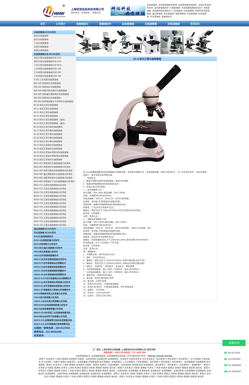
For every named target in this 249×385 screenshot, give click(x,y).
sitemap (151, 356)
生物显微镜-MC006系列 (45, 32)
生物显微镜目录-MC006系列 (47, 54)
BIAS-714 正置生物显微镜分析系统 (50, 185)
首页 (42, 24)
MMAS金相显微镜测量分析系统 (48, 309)
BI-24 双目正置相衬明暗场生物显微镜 (51, 156)
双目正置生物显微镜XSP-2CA (47, 61)
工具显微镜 (177, 11)
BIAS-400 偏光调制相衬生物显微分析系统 (53, 174)
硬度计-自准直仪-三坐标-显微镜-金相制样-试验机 (61, 359)
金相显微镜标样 (161, 8)
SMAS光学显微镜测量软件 (46, 255)
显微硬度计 (197, 365)
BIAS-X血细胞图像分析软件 (47, 240)
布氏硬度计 (184, 365)
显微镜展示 (82, 24)
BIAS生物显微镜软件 (43, 236)
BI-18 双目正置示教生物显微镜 (48, 134)
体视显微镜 (174, 24)
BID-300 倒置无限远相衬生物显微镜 (50, 90)
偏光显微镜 (157, 13)
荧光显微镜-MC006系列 (45, 232)
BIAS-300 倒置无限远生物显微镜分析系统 (53, 170)
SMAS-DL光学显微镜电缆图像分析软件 (52, 286)
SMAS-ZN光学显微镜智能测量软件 (50, 267)
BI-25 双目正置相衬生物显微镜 (48, 159)
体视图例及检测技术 (161, 11)
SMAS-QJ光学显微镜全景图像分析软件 (52, 282)
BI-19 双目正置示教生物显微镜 (48, 138)
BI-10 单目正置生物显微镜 (46, 105)
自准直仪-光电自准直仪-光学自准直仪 (137, 359)
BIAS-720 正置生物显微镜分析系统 (50, 207)
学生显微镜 (155, 16)
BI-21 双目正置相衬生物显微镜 (48, 145)
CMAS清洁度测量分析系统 (46, 297)
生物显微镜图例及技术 (191, 8)
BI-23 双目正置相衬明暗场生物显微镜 (51, 152)
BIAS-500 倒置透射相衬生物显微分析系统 (53, 178)
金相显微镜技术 (83, 356)
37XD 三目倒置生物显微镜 (46, 79)
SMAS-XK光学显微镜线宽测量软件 (50, 274)
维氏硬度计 (172, 365)
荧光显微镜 (169, 13)
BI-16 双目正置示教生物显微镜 (48, 127)
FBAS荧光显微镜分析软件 (46, 251)
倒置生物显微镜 (41, 50)
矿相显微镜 (192, 13)
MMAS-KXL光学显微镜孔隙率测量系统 (52, 324)
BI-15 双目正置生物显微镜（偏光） (50, 123)
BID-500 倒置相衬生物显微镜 (47, 98)
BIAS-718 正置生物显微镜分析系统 (50, 199)
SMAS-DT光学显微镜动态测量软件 (50, 263)
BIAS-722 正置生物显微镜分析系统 (50, 214)
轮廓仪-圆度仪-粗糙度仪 (64, 362)
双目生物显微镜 (41, 39)
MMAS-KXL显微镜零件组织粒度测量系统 (53, 320)
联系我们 (195, 24)
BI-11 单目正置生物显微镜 (46, 109)
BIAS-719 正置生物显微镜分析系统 (50, 203)
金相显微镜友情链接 (116, 356)
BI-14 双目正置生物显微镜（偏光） (50, 119)
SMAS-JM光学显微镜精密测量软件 (50, 271)
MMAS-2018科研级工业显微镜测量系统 (52, 312)
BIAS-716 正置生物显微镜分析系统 (50, 192)
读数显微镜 (180, 13)
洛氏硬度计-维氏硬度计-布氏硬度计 (172, 359)
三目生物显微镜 (41, 43)
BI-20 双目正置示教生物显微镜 (48, 141)
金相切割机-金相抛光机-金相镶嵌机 (102, 359)
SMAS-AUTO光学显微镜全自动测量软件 (52, 278)
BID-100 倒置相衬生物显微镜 (47, 83)
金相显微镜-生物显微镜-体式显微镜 (93, 362)
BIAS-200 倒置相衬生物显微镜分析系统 (52, 167)
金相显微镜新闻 (98, 356)
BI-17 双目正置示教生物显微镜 (48, 130)
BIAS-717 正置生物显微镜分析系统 (50, 196)
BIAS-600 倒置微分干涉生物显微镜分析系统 (54, 181)
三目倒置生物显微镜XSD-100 (47, 69)
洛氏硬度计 (160, 365)
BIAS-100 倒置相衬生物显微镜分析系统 (52, 163)
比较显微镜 (188, 11)
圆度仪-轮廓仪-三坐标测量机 (106, 365)
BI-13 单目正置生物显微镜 (46, 116)
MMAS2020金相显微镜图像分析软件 (51, 305)
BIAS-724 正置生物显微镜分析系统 (50, 221)
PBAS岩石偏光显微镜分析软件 (48, 248)
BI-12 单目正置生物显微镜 (46, 112)
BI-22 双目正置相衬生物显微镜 (48, 148)
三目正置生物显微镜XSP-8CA (47, 65)
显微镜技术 (167, 16)
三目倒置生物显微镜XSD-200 (47, 72)
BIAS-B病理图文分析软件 (46, 244)
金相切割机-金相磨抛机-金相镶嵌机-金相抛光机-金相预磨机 (144, 370)
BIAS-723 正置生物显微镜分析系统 (50, 218)
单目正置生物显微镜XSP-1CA (47, 58)
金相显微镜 (152, 5)
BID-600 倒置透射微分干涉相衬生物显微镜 (53, 101)
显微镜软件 (105, 24)
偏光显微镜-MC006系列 (45, 229)
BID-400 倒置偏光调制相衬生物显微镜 (51, 94)
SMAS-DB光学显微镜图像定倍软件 (50, 259)
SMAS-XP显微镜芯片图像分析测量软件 (52, 290)
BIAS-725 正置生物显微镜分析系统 (50, 225)
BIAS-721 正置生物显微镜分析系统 (50, 210)
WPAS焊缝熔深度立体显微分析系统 (50, 293)
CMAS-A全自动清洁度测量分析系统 (50, 301)
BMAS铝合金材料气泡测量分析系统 (50, 316)
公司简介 (61, 24)
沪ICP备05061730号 (136, 356)
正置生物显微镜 (41, 47)
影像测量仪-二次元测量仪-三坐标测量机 (130, 362)
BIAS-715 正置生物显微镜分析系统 (50, 188)
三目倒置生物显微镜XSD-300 (47, 76)
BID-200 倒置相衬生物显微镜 (47, 87)
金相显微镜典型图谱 (167, 5)
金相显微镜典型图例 (187, 5)
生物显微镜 (175, 8)
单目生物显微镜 (41, 36)
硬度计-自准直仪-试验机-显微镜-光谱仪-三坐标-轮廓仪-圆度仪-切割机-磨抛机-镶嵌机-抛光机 (160, 367)
